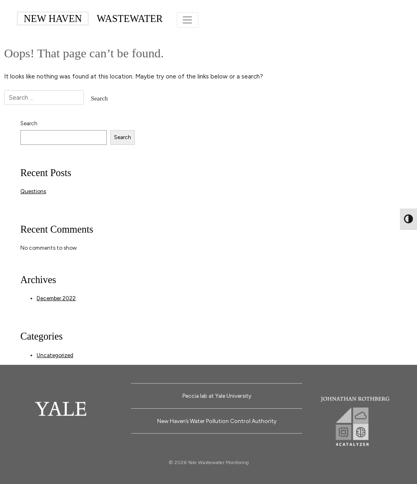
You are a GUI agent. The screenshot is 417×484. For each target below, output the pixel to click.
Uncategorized (55, 354)
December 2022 (56, 297)
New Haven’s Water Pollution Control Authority (217, 420)
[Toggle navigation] (187, 19)
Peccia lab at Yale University (216, 395)
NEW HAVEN (53, 18)
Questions (33, 190)
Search (28, 122)
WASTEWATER (130, 18)
